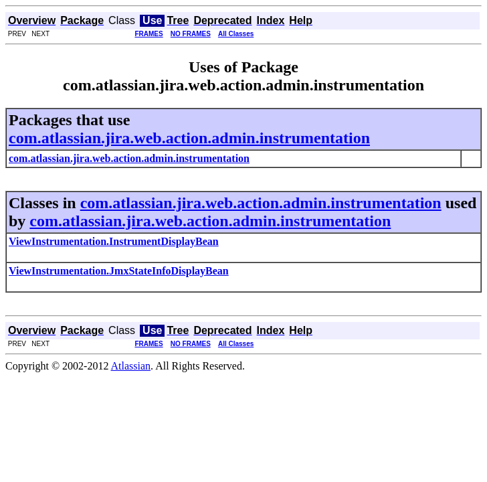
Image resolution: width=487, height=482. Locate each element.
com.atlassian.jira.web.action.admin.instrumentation (189, 138)
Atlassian (131, 366)
